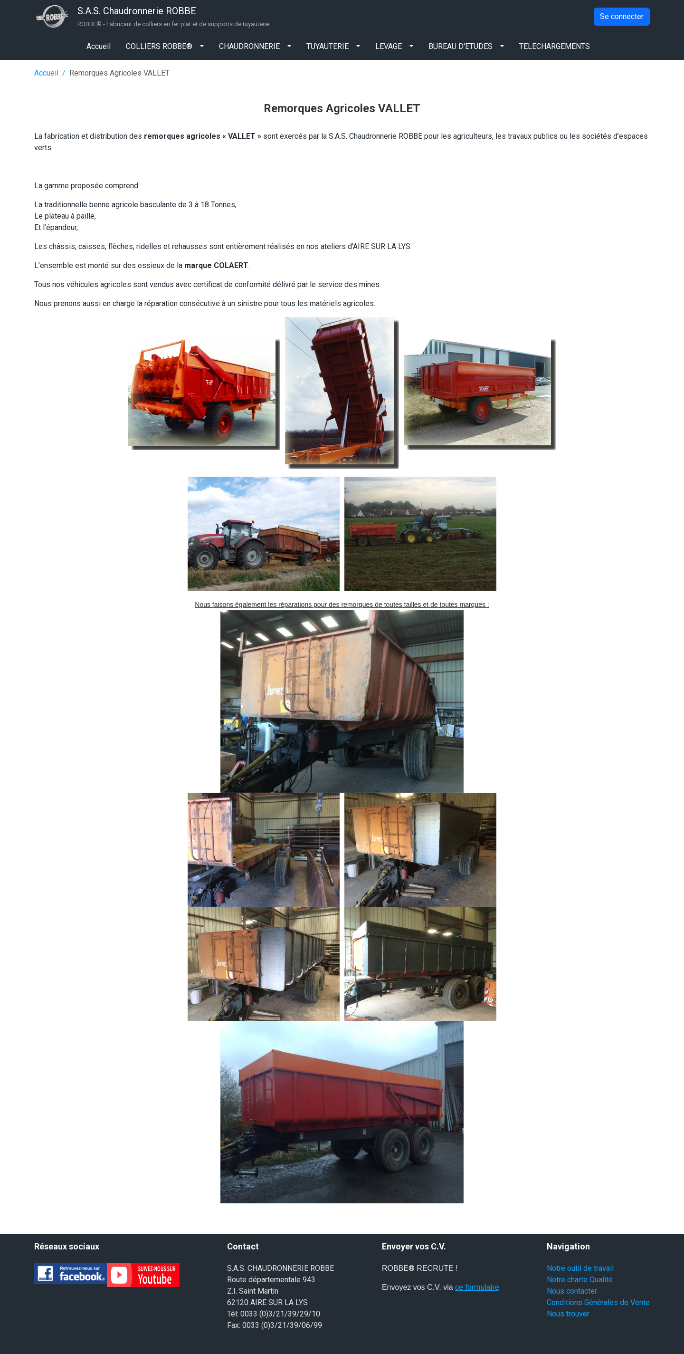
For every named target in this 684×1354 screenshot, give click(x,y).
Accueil (98, 46)
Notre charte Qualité (580, 1279)
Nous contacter (572, 1291)
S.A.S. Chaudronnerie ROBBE (136, 11)
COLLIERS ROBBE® (159, 46)
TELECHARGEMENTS (554, 46)
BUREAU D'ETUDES (460, 46)
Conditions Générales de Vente (598, 1302)
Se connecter (622, 16)
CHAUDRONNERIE (249, 46)
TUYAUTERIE (327, 46)
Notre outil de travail (580, 1268)
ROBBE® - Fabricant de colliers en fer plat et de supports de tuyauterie (173, 24)
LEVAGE (388, 46)
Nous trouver (568, 1313)
